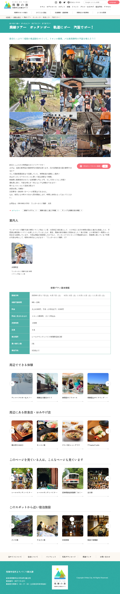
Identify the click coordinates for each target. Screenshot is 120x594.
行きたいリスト (74, 2)
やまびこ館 (41, 540)
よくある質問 (101, 12)
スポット (61, 6)
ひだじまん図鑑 (41, 12)
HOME (8, 17)
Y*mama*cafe (93, 445)
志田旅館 (65, 540)
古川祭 (90, 492)
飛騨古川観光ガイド (44, 397)
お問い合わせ (105, 556)
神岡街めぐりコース (69, 397)
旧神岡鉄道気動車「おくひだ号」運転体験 (78, 492)
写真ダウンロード (69, 556)
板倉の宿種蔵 (92, 540)
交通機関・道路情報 (61, 12)
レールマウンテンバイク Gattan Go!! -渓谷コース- (57, 492)
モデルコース (52, 6)
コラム (42, 6)
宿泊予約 (99, 6)
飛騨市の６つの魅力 (20, 12)
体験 (68, 6)
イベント (75, 6)
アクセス (107, 6)
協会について (33, 556)
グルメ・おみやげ (87, 6)
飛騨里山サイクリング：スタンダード (101, 397)
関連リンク (87, 556)
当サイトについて (15, 556)
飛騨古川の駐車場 (83, 12)
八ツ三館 (15, 540)
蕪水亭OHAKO (17, 445)
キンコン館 (41, 445)
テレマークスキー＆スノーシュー (24, 397)
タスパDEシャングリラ (71, 445)
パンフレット (51, 556)
